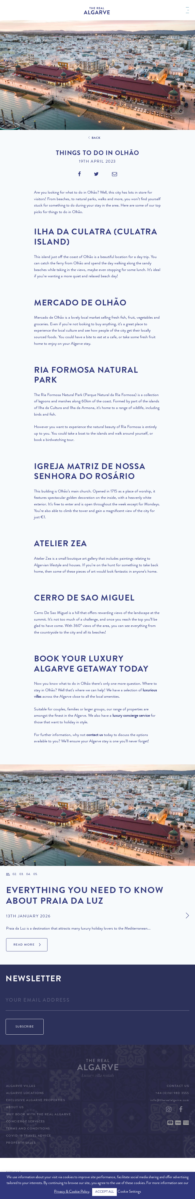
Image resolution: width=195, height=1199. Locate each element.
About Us (15, 1107)
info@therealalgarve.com (169, 1100)
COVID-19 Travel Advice (28, 1136)
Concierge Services (25, 1121)
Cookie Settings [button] (129, 1192)
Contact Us (178, 1086)
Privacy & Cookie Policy (71, 1192)
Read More (24, 945)
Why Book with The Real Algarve (38, 1114)
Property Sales (21, 1143)
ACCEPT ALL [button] (104, 1192)
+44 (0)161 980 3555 (172, 1093)
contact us (94, 735)
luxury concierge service (131, 716)
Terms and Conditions (28, 1129)
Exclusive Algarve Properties (35, 1100)
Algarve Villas (20, 1086)
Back (96, 138)
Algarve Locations (25, 1093)
